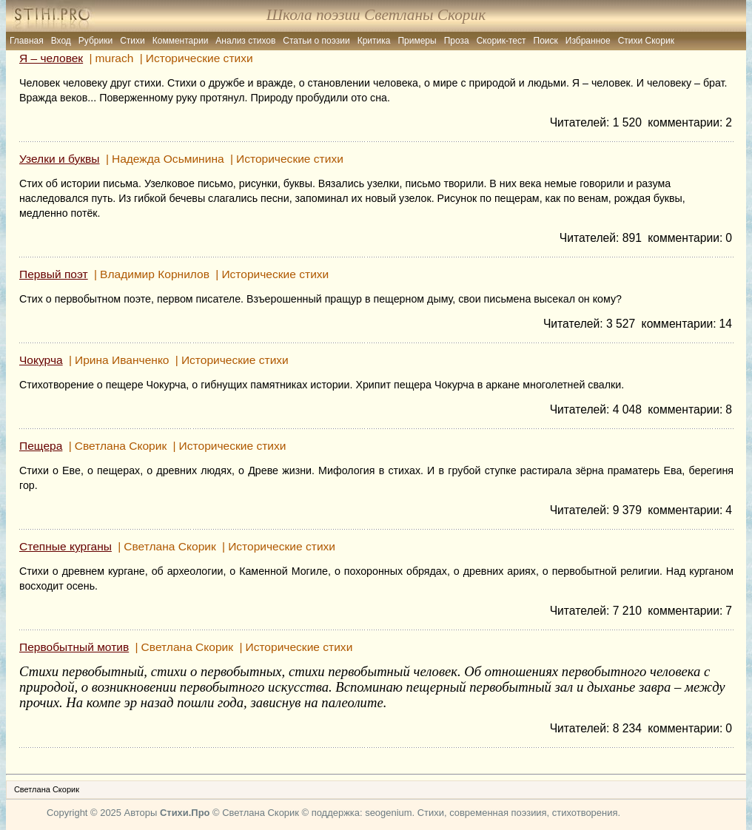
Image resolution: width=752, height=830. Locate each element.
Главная (27, 41)
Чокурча (41, 360)
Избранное (588, 41)
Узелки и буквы (59, 158)
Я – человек (51, 58)
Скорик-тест (501, 41)
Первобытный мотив (74, 647)
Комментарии (180, 41)
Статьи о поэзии (316, 41)
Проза (456, 41)
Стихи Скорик (646, 41)
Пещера (40, 445)
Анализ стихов (245, 41)
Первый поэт (53, 274)
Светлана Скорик (46, 789)
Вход (61, 41)
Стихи (132, 41)
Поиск (546, 41)
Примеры (416, 41)
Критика (374, 41)
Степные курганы (65, 546)
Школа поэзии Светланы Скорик (376, 15)
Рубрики (95, 41)
